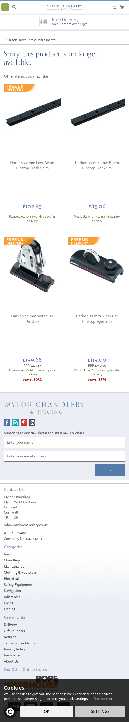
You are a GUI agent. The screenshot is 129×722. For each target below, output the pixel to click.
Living (8, 602)
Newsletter (12, 655)
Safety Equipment (18, 584)
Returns (10, 636)
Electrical (11, 578)
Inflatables (12, 596)
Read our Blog (15, 422)
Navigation (12, 590)
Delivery (10, 624)
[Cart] (122, 6)
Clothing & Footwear (20, 572)
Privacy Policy (15, 649)
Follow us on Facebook (7, 422)
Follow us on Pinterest (24, 422)
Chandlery (12, 560)
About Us (11, 661)
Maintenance (14, 566)
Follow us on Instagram (32, 422)
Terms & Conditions (19, 643)
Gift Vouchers (14, 630)
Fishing (9, 609)
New (7, 554)
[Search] (14, 7)
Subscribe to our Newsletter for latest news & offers (44, 433)
